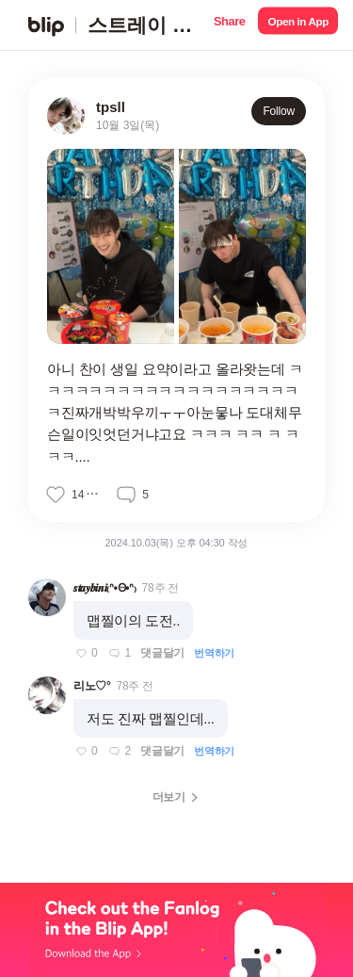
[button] (229, 25)
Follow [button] (279, 111)
